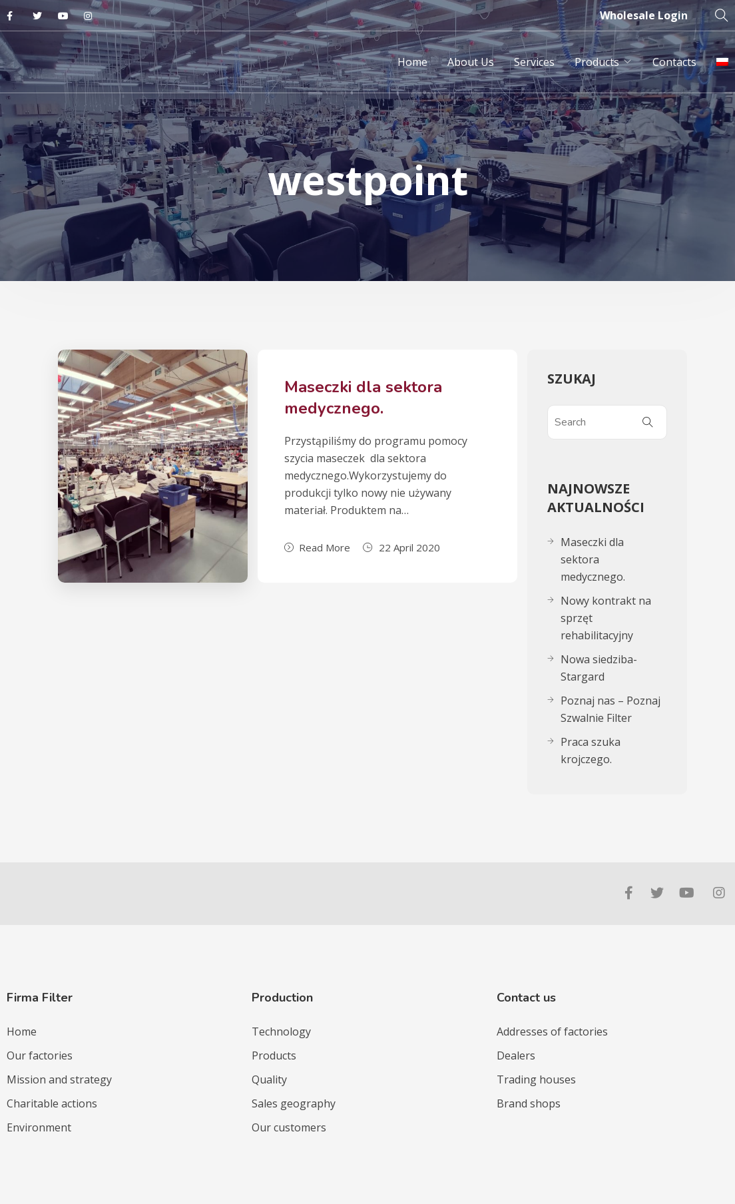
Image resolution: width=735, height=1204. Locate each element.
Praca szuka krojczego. (590, 750)
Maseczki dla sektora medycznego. (363, 397)
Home (412, 62)
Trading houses (536, 1079)
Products (597, 62)
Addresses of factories (552, 1031)
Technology (281, 1031)
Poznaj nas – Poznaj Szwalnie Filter (610, 709)
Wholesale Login (644, 15)
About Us (470, 62)
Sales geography (294, 1103)
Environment (39, 1127)
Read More (317, 547)
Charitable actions (52, 1103)
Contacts (674, 62)
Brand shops (529, 1103)
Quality (269, 1079)
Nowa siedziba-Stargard (599, 668)
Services (534, 62)
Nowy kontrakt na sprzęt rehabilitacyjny (606, 618)
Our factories (40, 1055)
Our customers (289, 1127)
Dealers (516, 1055)
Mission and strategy (59, 1079)
